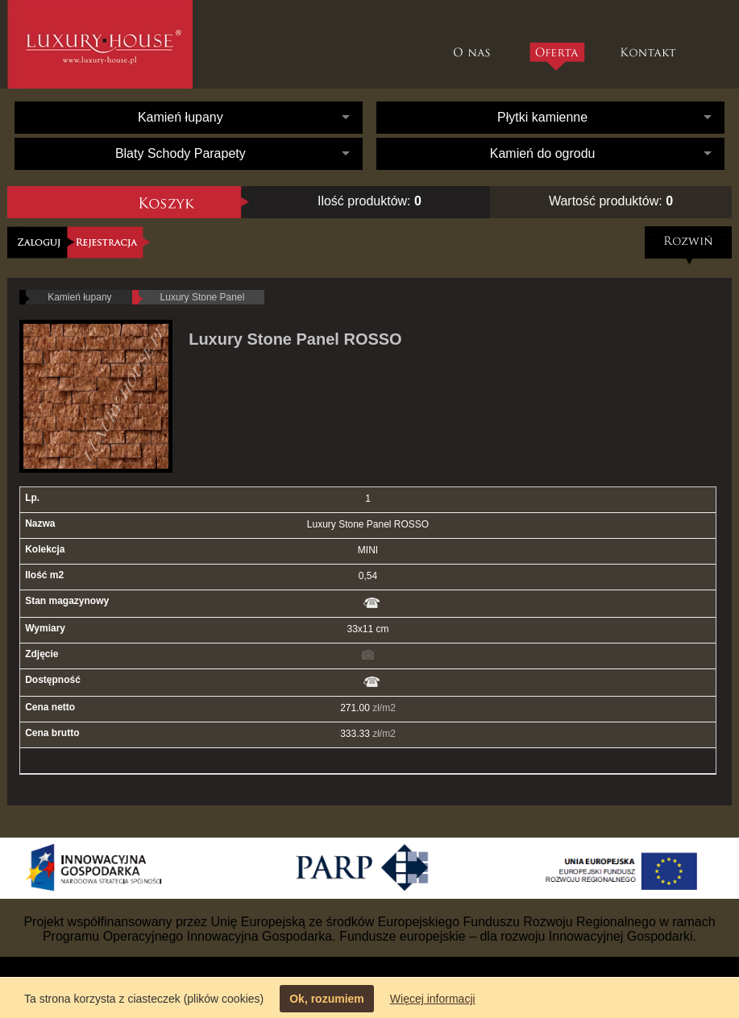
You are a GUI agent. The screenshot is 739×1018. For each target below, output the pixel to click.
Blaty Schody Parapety (180, 153)
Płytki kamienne (542, 117)
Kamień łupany (180, 117)
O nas (476, 44)
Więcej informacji (432, 998)
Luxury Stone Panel (202, 297)
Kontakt (650, 44)
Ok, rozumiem (326, 998)
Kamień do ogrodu (543, 153)
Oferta (556, 56)
